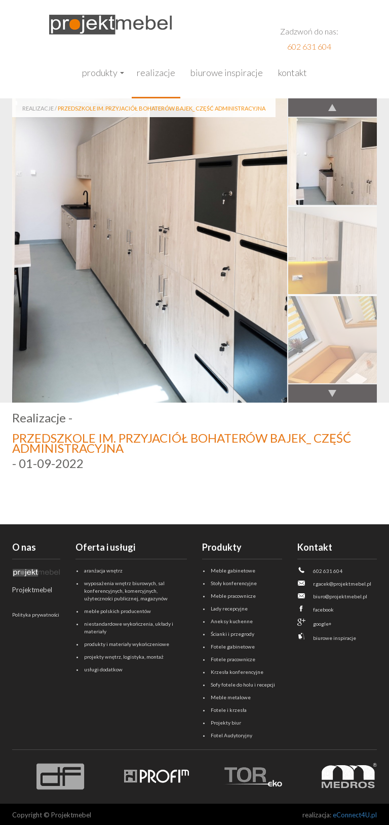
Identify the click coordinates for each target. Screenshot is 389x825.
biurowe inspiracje (334, 638)
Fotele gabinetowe (233, 646)
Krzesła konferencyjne (237, 672)
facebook (323, 609)
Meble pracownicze (233, 596)
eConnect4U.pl (355, 815)
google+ (322, 624)
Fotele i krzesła (229, 710)
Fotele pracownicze (233, 659)
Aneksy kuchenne (232, 621)
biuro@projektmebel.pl (340, 596)
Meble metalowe (231, 697)
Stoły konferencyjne (234, 583)
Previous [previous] (332, 108)
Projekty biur (226, 723)
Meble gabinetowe (233, 570)
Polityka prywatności (35, 615)
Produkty (100, 72)
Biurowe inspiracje (226, 72)
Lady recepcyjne (229, 608)
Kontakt (292, 72)
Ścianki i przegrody (232, 634)
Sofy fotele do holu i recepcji (243, 684)
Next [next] (332, 393)
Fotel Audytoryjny (231, 735)
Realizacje (156, 72)
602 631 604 (309, 46)
